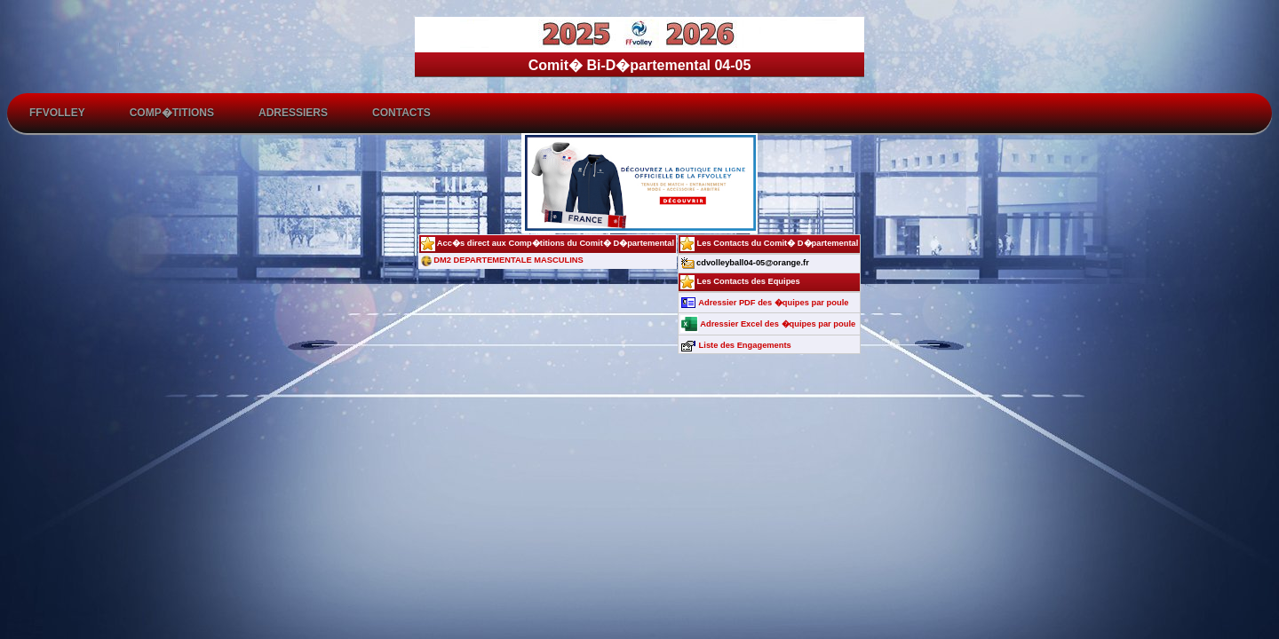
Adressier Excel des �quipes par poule (767, 324)
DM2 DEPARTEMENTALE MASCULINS (502, 260)
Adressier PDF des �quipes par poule (764, 302)
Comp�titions (172, 112)
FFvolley (57, 112)
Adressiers (293, 112)
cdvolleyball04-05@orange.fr (744, 262)
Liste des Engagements (735, 345)
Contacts (401, 112)
